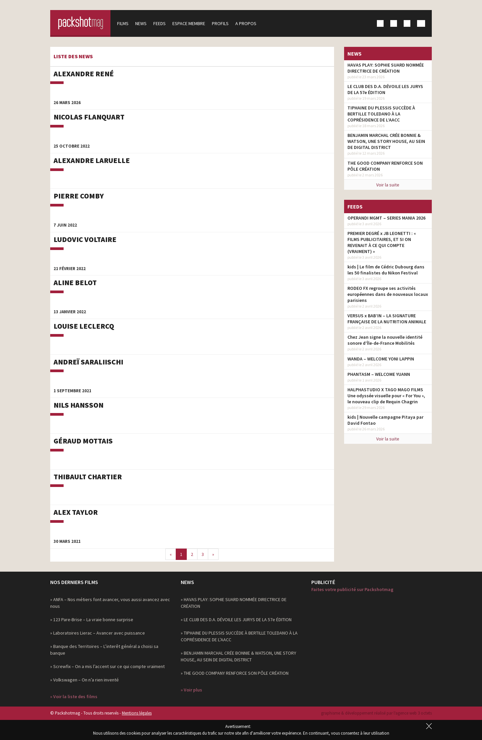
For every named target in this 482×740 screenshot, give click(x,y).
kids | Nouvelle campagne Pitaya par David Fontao (385, 420)
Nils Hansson (78, 405)
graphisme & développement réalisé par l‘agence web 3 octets (376, 713)
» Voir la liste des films (73, 696)
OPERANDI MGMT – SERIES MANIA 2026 (386, 218)
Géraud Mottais (83, 440)
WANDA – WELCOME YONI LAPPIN (380, 359)
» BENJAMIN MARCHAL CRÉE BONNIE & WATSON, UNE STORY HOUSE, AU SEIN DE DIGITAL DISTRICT (238, 656)
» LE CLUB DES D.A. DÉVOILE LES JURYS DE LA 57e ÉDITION (236, 619)
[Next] (213, 554)
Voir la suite (387, 185)
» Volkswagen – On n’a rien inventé (84, 680)
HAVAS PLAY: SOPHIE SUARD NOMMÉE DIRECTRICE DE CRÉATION (385, 68)
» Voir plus (191, 690)
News (141, 23)
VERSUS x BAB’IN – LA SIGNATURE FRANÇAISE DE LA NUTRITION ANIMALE (386, 319)
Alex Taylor (76, 512)
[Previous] (170, 554)
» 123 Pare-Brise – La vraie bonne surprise (91, 619)
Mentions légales (137, 713)
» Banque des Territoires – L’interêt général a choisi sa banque (104, 649)
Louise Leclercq (84, 326)
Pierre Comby (79, 195)
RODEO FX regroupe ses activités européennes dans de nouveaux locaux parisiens (387, 294)
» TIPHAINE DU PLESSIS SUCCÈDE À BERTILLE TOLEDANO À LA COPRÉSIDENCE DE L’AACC (239, 636)
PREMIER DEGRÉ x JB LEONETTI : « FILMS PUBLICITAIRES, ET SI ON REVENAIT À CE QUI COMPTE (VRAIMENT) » (381, 242)
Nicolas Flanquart (89, 116)
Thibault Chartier (88, 476)
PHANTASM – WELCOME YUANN (378, 374)
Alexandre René (84, 73)
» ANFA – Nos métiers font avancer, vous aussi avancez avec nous (110, 602)
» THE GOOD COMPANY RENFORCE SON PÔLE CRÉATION (235, 673)
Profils (220, 23)
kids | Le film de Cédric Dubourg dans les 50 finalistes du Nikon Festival (385, 270)
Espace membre (188, 23)
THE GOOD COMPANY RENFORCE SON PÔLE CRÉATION (385, 166)
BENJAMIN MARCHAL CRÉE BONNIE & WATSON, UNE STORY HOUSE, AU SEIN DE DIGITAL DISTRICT (386, 141)
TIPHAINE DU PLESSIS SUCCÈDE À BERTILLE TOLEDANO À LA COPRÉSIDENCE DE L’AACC (381, 114)
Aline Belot (75, 282)
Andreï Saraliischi (88, 361)
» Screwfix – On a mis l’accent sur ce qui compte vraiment (107, 666)
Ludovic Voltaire (85, 239)
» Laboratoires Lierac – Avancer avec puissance (97, 633)
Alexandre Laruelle (92, 160)
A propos (245, 23)
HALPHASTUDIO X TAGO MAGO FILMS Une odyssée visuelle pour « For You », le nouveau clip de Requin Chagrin (386, 396)
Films (123, 23)
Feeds (159, 23)
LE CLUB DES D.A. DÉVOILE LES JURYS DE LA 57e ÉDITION (385, 89)
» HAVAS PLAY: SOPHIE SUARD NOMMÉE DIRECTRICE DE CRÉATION (234, 602)
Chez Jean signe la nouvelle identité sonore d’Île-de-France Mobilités (384, 340)
